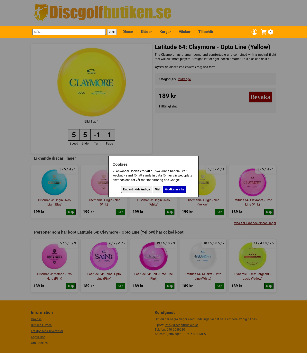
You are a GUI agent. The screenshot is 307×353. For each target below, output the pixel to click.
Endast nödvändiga (136, 189)
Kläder (146, 31)
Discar (128, 31)
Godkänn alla (174, 189)
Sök (112, 32)
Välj (157, 189)
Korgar (165, 31)
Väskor (185, 31)
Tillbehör (205, 31)
